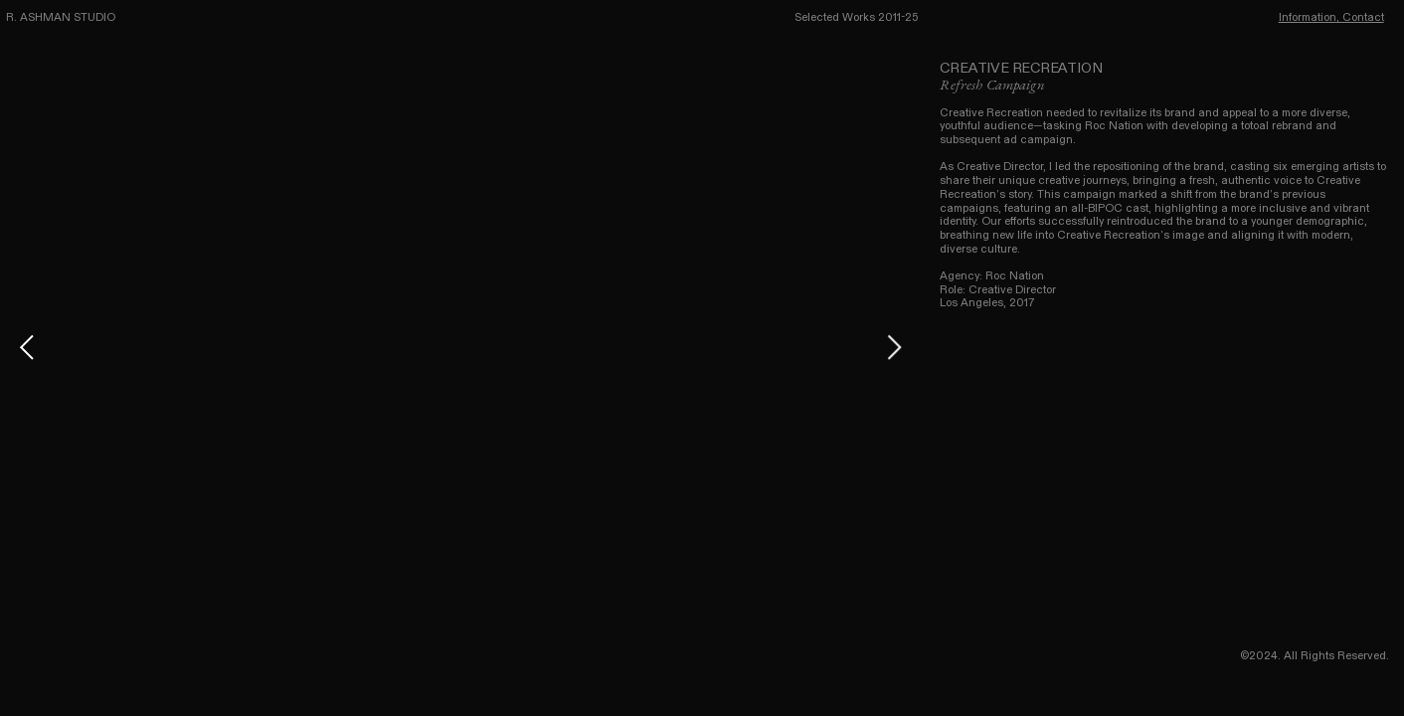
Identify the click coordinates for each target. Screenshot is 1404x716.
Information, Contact (1331, 17)
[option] (460, 347)
